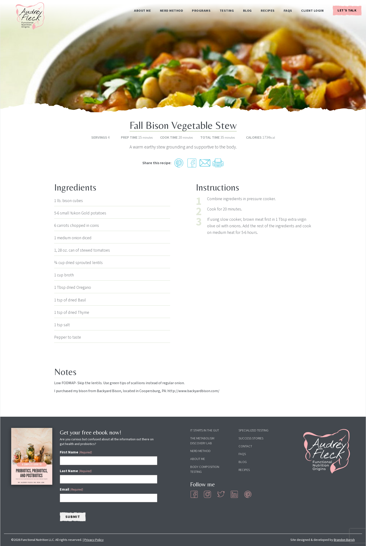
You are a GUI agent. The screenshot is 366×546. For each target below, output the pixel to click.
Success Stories (251, 438)
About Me (142, 10)
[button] (178, 163)
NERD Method (171, 10)
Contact (245, 446)
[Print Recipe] (218, 163)
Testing (227, 10)
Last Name (76, 471)
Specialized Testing (253, 430)
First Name (76, 452)
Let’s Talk (347, 10)
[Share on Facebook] (191, 163)
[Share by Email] (205, 163)
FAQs (288, 10)
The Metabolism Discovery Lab (202, 441)
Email (71, 489)
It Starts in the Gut (204, 430)
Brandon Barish (344, 539)
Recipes (268, 10)
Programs (201, 10)
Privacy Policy (94, 539)
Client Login (312, 10)
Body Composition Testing (204, 469)
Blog (247, 10)
